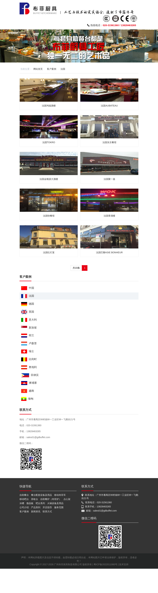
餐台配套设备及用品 (41, 495)
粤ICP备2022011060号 (105, 564)
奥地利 (29, 367)
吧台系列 (40, 503)
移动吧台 (24, 499)
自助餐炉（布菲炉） (50, 499)
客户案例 (51, 69)
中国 (27, 288)
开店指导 (47, 507)
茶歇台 (34, 499)
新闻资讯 (35, 511)
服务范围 (58, 507)
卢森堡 (29, 343)
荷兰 (27, 335)
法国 (62, 69)
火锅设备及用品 (55, 503)
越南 (27, 391)
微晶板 (29, 503)
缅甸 (27, 399)
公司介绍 (24, 507)
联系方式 (47, 511)
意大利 (29, 320)
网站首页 (38, 69)
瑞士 (27, 351)
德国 (27, 304)
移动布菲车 (60, 495)
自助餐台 (24, 495)
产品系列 (35, 507)
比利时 (29, 359)
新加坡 (29, 328)
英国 (27, 312)
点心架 (66, 499)
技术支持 (123, 564)
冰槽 (22, 503)
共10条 (76, 267)
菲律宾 (30, 375)
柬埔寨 (29, 383)
